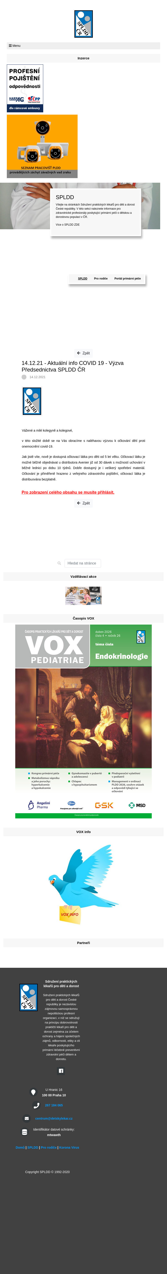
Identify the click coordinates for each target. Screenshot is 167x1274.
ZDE (77, 224)
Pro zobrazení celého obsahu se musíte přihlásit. (68, 492)
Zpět (83, 353)
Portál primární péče (127, 278)
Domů (20, 1147)
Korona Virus (69, 1147)
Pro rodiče (101, 278)
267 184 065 (54, 1105)
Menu (14, 45)
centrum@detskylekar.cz (54, 1118)
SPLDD (82, 278)
